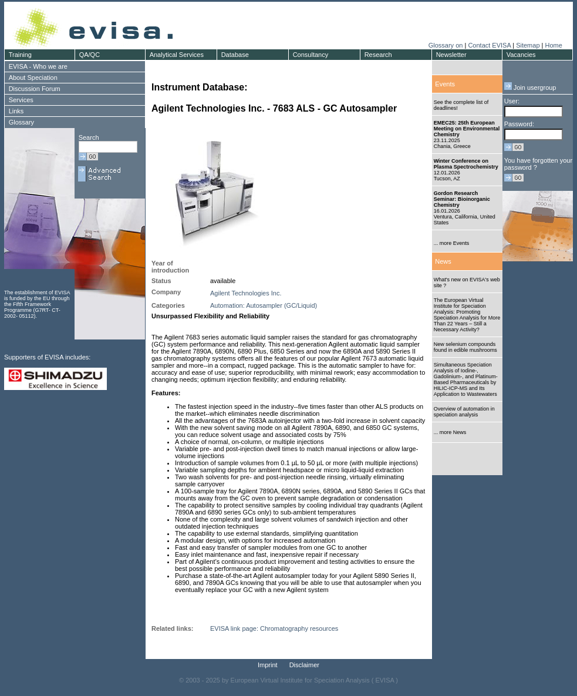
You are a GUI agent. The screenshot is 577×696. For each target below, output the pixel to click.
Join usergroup (530, 87)
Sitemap (527, 45)
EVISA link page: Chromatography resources (274, 628)
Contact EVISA (489, 45)
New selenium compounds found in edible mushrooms (465, 347)
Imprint (268, 664)
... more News (450, 432)
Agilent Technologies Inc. (246, 293)
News (443, 261)
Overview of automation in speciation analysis (464, 412)
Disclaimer (304, 664)
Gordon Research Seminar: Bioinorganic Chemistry (462, 199)
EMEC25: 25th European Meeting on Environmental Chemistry (467, 128)
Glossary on (446, 45)
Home (553, 45)
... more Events (452, 243)
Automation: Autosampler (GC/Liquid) (263, 305)
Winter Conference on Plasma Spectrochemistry (466, 164)
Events (445, 84)
